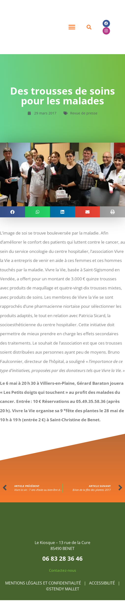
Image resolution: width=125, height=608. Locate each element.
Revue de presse (83, 113)
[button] (71, 27)
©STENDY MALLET (62, 589)
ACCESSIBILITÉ (102, 583)
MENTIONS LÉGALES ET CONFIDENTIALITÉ (43, 583)
